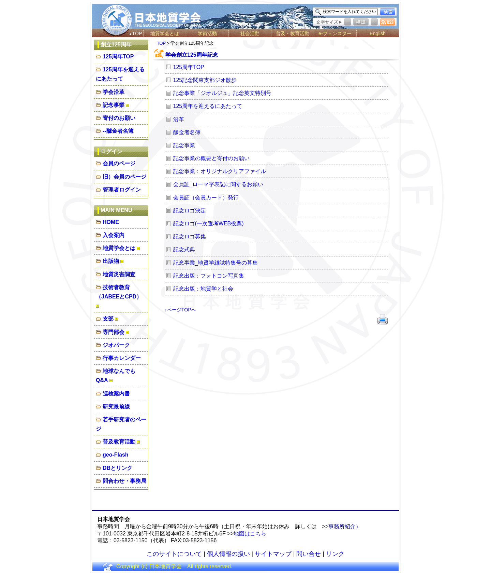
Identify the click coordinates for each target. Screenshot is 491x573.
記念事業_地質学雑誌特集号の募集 (215, 263)
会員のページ (119, 163)
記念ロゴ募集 (189, 236)
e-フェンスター (335, 33)
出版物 (111, 261)
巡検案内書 (116, 393)
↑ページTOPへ (180, 309)
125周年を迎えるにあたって (207, 106)
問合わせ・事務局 (124, 481)
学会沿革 (113, 92)
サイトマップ (273, 553)
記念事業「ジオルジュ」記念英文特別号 (222, 93)
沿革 (178, 119)
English (378, 33)
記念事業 (113, 105)
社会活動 (249, 33)
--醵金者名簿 (118, 131)
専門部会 (113, 332)
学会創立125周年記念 (191, 55)
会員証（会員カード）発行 (206, 197)
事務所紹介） (344, 526)
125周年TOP (118, 56)
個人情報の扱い (228, 553)
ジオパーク (116, 345)
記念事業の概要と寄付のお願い (211, 158)
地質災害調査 (119, 274)
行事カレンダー (122, 358)
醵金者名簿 (186, 132)
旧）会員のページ (124, 177)
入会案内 (113, 235)
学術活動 (207, 33)
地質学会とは (164, 33)
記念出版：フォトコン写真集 (208, 276)
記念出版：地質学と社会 (203, 289)
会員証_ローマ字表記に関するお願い (218, 184)
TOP (161, 43)
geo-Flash (116, 455)
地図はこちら (250, 533)
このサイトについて (174, 553)
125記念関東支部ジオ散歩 (205, 80)
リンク (335, 553)
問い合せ (308, 553)
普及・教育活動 (292, 33)
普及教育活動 (119, 442)
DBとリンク (117, 468)
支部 (108, 319)
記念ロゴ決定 (189, 210)
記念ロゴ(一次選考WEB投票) (208, 223)
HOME (111, 222)
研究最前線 (116, 406)
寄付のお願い (119, 118)
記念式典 (184, 249)
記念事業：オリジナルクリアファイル (219, 171)
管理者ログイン (122, 190)
